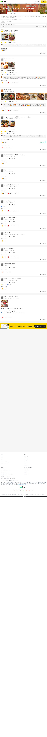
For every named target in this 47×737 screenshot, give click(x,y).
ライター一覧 (26, 659)
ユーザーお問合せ (25, 690)
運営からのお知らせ (8, 690)
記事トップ (26, 653)
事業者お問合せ (26, 666)
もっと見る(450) (23, 600)
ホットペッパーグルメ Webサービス (11, 645)
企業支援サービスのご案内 (5, 672)
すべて (13, 538)
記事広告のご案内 (27, 670)
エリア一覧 (26, 655)
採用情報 (14, 690)
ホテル (2, 653)
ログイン (43, 1)
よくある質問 (19, 690)
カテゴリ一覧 (26, 661)
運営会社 (3, 690)
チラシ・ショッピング (5, 659)
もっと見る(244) (23, 620)
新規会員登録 (37, 1)
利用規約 (30, 690)
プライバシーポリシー (36, 690)
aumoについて (42, 690)
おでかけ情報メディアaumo (5, 666)
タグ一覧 (25, 657)
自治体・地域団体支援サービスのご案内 (8, 674)
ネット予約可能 (34, 538)
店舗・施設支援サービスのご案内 (6, 670)
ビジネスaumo (3, 668)
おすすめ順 (9, 21)
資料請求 (25, 668)
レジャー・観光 (3, 657)
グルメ (2, 655)
